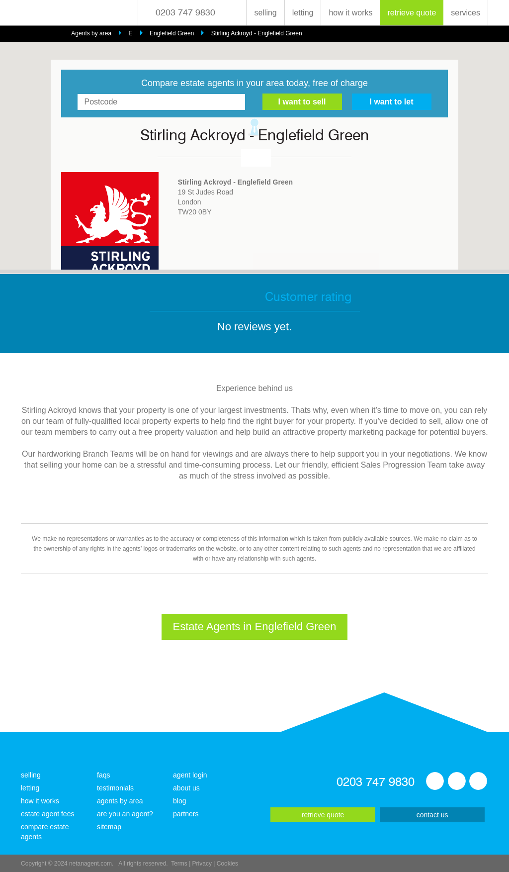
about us (186, 788)
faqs (103, 775)
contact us (432, 815)
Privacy (202, 863)
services (465, 12)
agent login (190, 775)
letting (303, 12)
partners (185, 814)
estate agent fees (47, 814)
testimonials (115, 788)
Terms (179, 863)
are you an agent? (125, 814)
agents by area (120, 801)
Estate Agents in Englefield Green (255, 626)
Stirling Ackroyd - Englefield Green (256, 33)
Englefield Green (172, 33)
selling (265, 12)
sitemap (109, 827)
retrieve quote (411, 12)
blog (179, 801)
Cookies (227, 863)
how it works (350, 12)
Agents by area (91, 33)
